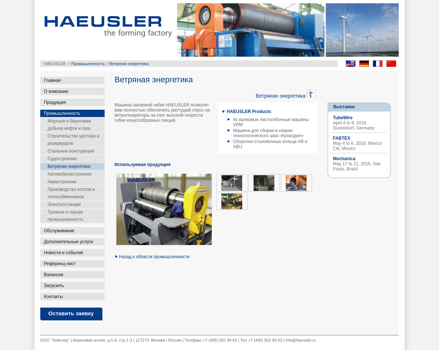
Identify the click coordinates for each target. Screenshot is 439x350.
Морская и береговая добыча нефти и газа (69, 124)
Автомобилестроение (69, 174)
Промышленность (88, 63)
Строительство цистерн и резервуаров (74, 139)
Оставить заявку (71, 313)
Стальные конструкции (71, 151)
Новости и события (63, 252)
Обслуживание (59, 230)
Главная (52, 80)
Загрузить (54, 285)
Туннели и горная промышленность (65, 216)
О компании (56, 91)
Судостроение (62, 158)
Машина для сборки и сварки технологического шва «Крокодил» (268, 133)
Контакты (53, 296)
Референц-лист (60, 263)
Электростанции (64, 204)
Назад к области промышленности (154, 256)
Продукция (55, 102)
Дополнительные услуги (68, 241)
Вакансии (53, 274)
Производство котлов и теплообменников (71, 193)
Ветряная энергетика (129, 63)
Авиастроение (62, 181)
